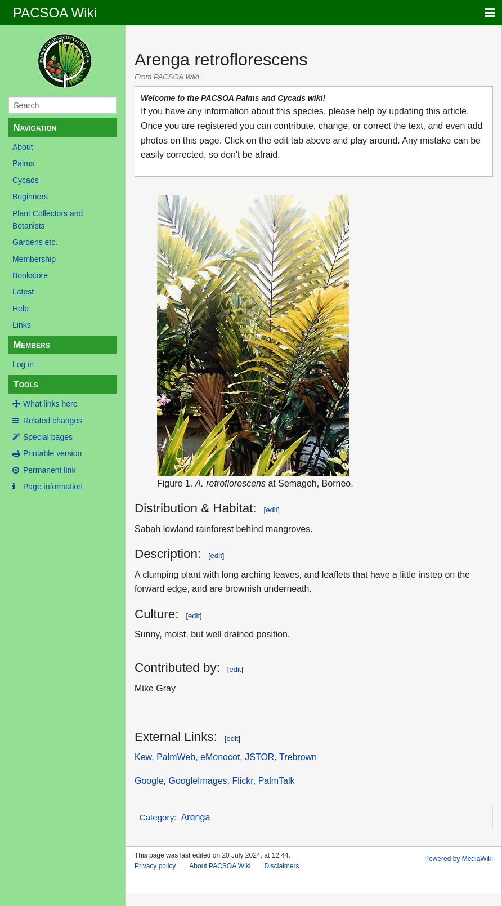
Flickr (242, 781)
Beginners (30, 196)
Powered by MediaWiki (458, 859)
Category (157, 817)
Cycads (25, 180)
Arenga (195, 817)
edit (271, 510)
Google (149, 781)
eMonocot (220, 757)
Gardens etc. (34, 242)
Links (21, 324)
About (22, 146)
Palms (23, 163)
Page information (53, 486)
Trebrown (298, 757)
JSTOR (259, 757)
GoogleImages (197, 781)
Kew (143, 757)
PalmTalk (276, 781)
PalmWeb (175, 757)
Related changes (52, 420)
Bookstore (30, 275)
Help (20, 308)
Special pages (48, 436)
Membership (34, 259)
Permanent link (49, 470)
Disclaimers (282, 866)
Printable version (52, 453)
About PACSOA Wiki (219, 866)
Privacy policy (155, 866)
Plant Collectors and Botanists (47, 219)
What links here (50, 403)
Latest (23, 291)
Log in (23, 364)
